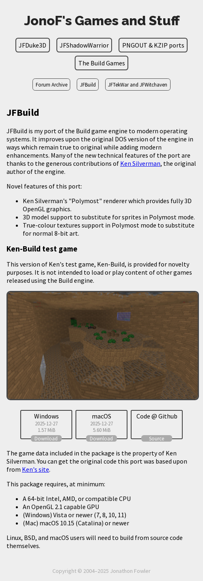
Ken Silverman (140, 163)
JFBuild (88, 84)
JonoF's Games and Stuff (101, 20)
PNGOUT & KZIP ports (153, 45)
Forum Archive (51, 84)
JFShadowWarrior (84, 45)
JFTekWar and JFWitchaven (137, 84)
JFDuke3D (32, 45)
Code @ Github (156, 416)
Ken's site (35, 469)
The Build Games (101, 63)
